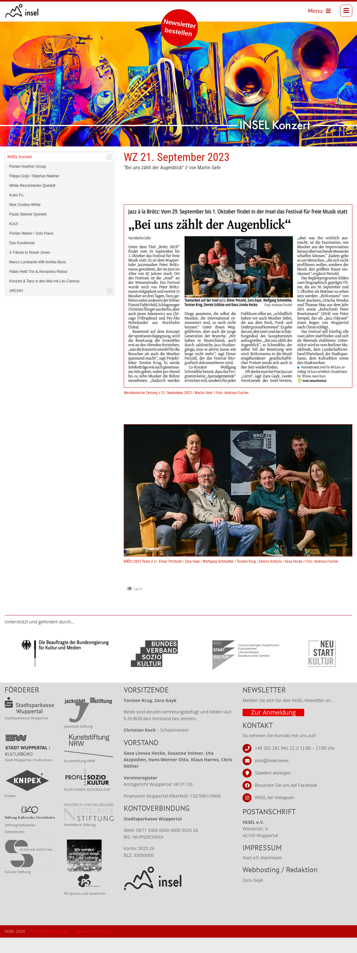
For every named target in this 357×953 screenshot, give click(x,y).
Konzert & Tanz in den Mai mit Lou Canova (44, 296)
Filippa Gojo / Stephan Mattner (34, 191)
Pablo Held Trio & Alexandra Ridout (38, 287)
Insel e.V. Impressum (262, 873)
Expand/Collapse (109, 172)
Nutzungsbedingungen (50, 946)
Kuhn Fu (16, 210)
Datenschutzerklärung (93, 946)
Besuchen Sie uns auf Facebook (286, 800)
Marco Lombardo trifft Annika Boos (37, 277)
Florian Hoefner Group (27, 182)
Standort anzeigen (273, 788)
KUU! (13, 239)
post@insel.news (272, 776)
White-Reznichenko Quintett (32, 201)
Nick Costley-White (24, 220)
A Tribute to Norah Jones (29, 268)
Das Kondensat (22, 258)
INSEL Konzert (19, 172)
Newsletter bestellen (179, 28)
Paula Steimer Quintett (28, 230)
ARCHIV (16, 306)
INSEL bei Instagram (274, 813)
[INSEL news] (24, 12)
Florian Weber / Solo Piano (31, 249)
